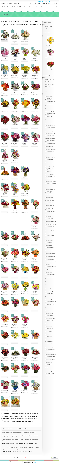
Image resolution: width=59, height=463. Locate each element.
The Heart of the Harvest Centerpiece (24, 242)
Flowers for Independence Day (50, 143)
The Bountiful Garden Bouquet (4, 259)
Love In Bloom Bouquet (4, 390)
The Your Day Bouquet (14, 341)
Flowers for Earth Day (48, 245)
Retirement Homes (19, 461)
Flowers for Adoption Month (49, 330)
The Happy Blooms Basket (14, 194)
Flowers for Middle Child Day (49, 174)
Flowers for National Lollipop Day (50, 149)
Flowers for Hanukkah (48, 362)
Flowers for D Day (48, 334)
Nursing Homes (25, 461)
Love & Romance (47, 6)
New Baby (14, 6)
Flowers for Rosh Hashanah (49, 226)
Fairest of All (24, 92)
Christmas (46, 10)
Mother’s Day (16, 10)
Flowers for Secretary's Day (49, 247)
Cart (2, 60)
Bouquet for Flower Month (49, 311)
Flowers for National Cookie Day (50, 354)
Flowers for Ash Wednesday (49, 195)
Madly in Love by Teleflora (4, 144)
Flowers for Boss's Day (49, 270)
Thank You (19, 6)
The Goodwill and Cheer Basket (34, 358)
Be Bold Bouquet (24, 374)
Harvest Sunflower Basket (4, 407)
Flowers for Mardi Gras (49, 194)
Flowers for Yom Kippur (49, 262)
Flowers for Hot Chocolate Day (50, 373)
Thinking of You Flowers (49, 26)
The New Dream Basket (34, 341)
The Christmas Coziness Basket (4, 374)
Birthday (9, 6)
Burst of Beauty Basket (34, 92)
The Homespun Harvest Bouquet (4, 358)
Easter (11, 10)
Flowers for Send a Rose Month (50, 349)
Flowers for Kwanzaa (48, 364)
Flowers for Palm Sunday (49, 242)
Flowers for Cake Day (48, 326)
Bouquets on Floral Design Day (50, 138)
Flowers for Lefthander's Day (50, 176)
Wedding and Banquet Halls (41, 461)
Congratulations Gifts (48, 28)
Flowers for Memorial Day (49, 304)
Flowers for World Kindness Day (50, 322)
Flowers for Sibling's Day (49, 240)
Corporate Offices (49, 461)
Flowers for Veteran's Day (49, 320)
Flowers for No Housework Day (50, 237)
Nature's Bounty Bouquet (4, 308)
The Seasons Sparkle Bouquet (24, 358)
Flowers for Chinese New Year (50, 127)
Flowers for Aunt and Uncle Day (50, 157)
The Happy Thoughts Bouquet (14, 210)
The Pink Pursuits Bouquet (34, 374)
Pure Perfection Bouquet (24, 390)
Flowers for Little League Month (50, 233)
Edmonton (35, 462)
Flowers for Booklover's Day (49, 173)
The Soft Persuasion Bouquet (34, 308)
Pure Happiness (34, 109)
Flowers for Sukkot (48, 264)
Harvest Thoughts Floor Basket (14, 407)
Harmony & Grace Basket (34, 391)
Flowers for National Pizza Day (50, 131)
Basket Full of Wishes (14, 75)
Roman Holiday (24, 126)
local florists (13, 461)
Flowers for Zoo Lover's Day (49, 238)
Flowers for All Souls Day (49, 315)
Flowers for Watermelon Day (49, 166)
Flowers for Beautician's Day (49, 347)
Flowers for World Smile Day (49, 259)
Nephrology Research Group (49, 79)
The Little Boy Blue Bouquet (14, 292)
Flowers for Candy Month (49, 351)
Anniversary (25, 6)
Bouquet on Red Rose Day (49, 341)
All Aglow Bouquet (14, 374)
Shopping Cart (47, 1)
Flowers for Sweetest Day (49, 272)
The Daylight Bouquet (24, 291)
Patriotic (34, 10)
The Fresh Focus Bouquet (14, 325)
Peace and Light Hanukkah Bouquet (14, 391)
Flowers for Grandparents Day (50, 214)
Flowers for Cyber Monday (49, 352)
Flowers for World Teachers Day (50, 261)
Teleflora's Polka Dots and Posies (35, 144)
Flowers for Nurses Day (49, 293)
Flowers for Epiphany (48, 116)
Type (54, 10)
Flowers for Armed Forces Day (50, 299)
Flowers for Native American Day (50, 266)
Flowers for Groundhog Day (49, 123)
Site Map (21, 457)
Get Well (30, 6)
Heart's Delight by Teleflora (24, 144)
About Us (11, 457)
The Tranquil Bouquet (4, 275)
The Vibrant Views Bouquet (34, 259)
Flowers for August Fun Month (50, 187)
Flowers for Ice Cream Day (49, 151)
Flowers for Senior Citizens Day (50, 178)
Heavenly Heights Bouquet (4, 161)
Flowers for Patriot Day (49, 218)
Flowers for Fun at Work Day (49, 111)
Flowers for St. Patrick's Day (49, 202)
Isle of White (34, 58)
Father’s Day (28, 10)
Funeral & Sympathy (38, 6)
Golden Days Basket (4, 109)
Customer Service (4, 457)
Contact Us (16, 457)
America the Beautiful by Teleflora (14, 59)
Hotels (35, 3)
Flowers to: (31, 3)
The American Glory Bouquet (4, 194)
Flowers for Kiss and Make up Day (50, 181)
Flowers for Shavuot (48, 336)
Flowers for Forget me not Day (50, 318)
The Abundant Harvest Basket (4, 341)
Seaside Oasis (14, 109)
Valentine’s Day (5, 10)
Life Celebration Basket (4, 39)
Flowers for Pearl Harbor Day (50, 356)
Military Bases (34, 461)
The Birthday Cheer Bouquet (14, 308)
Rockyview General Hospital (49, 86)
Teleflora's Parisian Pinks (14, 126)
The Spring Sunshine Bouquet (24, 341)
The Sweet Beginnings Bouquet (34, 226)
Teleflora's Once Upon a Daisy (4, 76)
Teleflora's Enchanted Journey (14, 144)
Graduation (22, 10)
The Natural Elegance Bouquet (35, 275)
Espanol (43, 1)
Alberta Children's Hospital (49, 84)
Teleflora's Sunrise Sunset (4, 93)
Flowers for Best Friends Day (49, 338)
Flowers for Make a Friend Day (50, 133)
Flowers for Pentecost (48, 339)
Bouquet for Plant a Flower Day (50, 200)
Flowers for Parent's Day (49, 159)
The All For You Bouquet (24, 259)
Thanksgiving (39, 10)
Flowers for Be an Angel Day (49, 179)
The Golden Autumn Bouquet (24, 210)
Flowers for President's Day (49, 135)
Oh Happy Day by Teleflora (24, 76)
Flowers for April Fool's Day (49, 235)
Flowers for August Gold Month (50, 189)
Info (6, 60)
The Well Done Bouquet (24, 193)
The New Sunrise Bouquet (14, 242)
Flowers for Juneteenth (48, 96)
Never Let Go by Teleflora (4, 127)
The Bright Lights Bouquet (34, 292)
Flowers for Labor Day (48, 213)
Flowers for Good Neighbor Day (50, 224)
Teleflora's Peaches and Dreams (24, 42)
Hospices (29, 461)
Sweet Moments (14, 92)
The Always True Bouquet (14, 259)
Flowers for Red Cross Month (50, 211)
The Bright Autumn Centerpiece (4, 177)
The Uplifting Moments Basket (24, 308)
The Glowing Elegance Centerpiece (14, 358)
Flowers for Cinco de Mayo (49, 291)
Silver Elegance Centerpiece (14, 42)
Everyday (4, 6)
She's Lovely (4, 58)
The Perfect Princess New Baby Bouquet (14, 275)
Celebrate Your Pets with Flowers (50, 375)
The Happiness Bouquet (4, 324)
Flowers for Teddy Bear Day (49, 216)
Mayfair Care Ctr (47, 81)
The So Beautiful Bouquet (4, 242)
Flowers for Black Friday (49, 328)
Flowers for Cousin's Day (49, 155)
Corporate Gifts (55, 6)
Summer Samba (24, 109)
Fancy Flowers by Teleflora (24, 59)
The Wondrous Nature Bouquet (14, 160)
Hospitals (39, 3)
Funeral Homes (44, 3)
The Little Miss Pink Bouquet (4, 292)
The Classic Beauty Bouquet (34, 242)
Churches (55, 3)
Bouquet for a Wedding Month (50, 371)
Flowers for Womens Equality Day (50, 183)
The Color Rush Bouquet (24, 325)
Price (50, 10)
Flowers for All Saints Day (49, 313)
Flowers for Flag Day (48, 343)
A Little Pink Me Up (35, 126)
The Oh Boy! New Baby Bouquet (24, 275)
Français (39, 1)
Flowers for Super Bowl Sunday (50, 125)
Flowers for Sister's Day (49, 171)
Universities (50, 3)
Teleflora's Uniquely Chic (34, 76)
